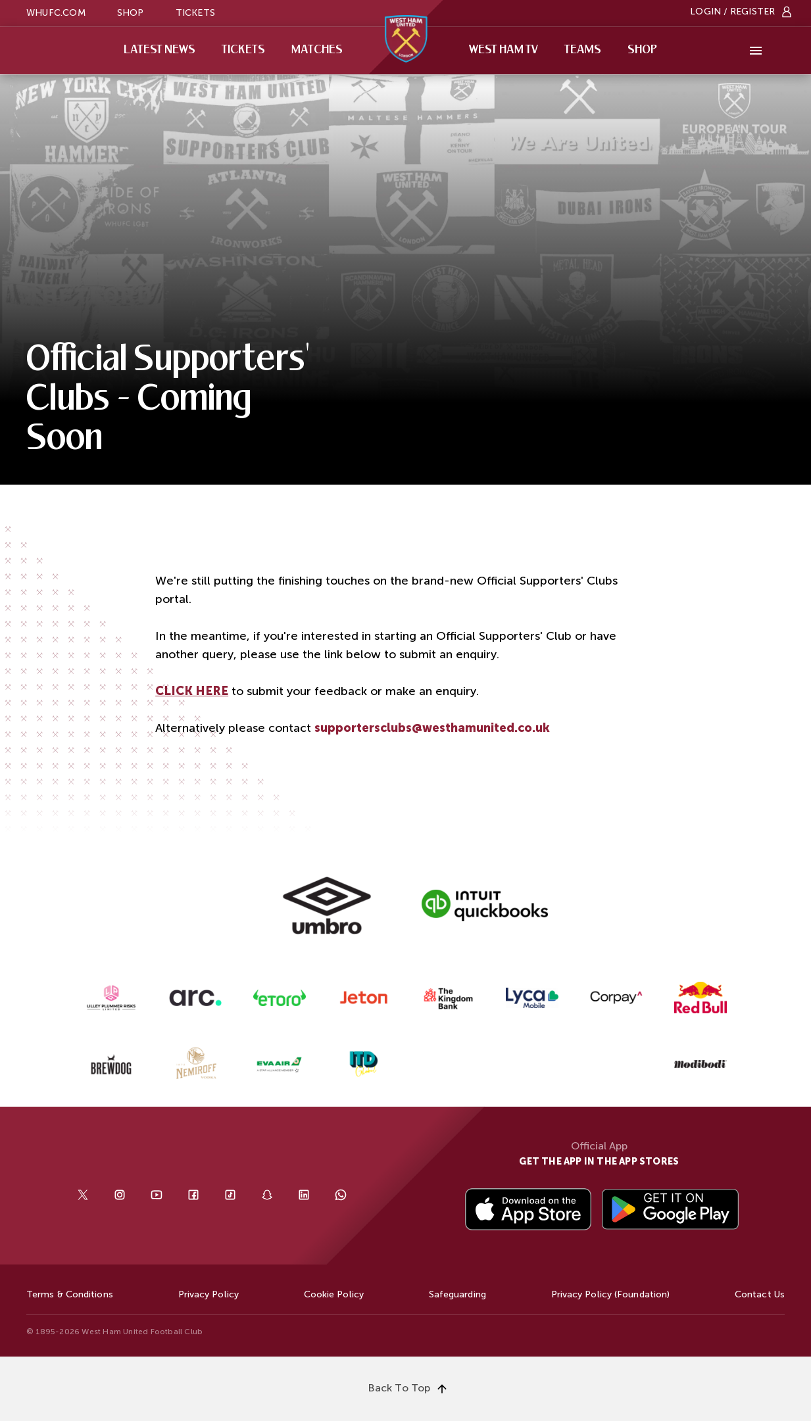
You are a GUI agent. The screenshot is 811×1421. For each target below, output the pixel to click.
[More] (756, 50)
